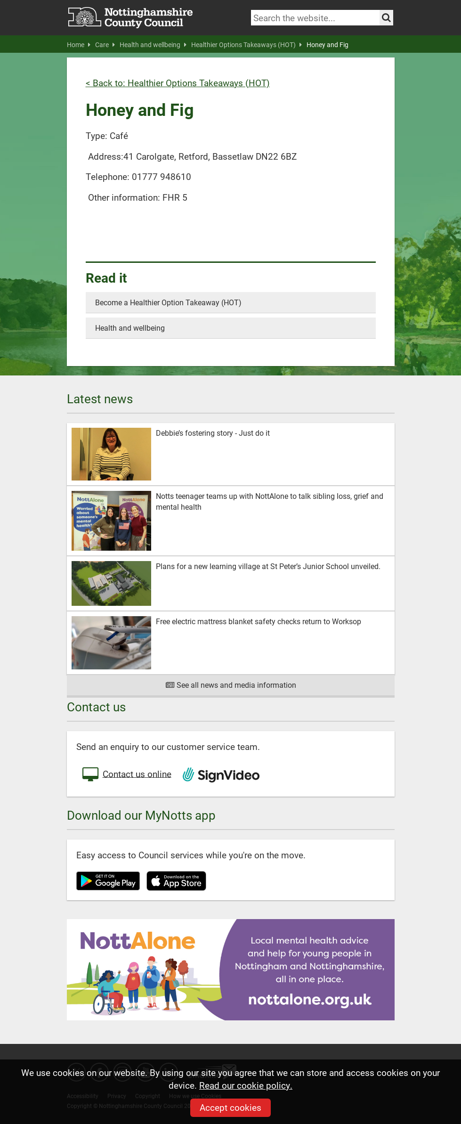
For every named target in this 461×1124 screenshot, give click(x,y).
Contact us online (126, 774)
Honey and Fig (327, 45)
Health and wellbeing (153, 45)
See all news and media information (230, 685)
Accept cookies (230, 1107)
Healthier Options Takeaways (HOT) (246, 45)
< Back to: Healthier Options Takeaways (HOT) (178, 83)
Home (78, 45)
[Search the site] (386, 17)
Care (105, 45)
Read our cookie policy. (245, 1085)
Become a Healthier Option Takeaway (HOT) (168, 302)
